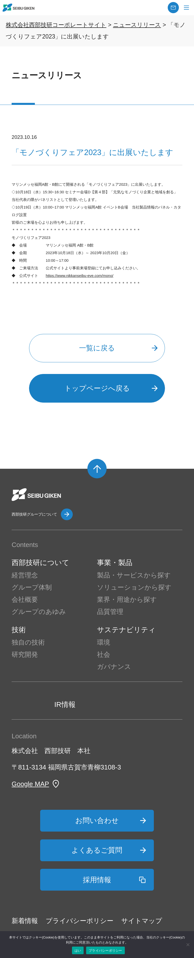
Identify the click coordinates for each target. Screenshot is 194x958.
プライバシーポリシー (79, 921)
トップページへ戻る (97, 388)
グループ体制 (32, 587)
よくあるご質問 (96, 850)
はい (78, 950)
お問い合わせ (97, 820)
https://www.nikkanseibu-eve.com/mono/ (79, 275)
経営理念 (25, 575)
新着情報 (25, 921)
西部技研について (40, 563)
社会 (103, 654)
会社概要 (25, 599)
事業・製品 (114, 563)
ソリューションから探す (134, 587)
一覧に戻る (97, 348)
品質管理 (110, 611)
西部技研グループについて (34, 514)
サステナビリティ (126, 630)
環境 (103, 642)
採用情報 (97, 880)
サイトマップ (141, 921)
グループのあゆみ (39, 611)
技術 (19, 630)
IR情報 (65, 704)
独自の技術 (28, 642)
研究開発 (25, 654)
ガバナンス (114, 666)
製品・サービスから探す (134, 575)
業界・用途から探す (127, 599)
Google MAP (30, 784)
